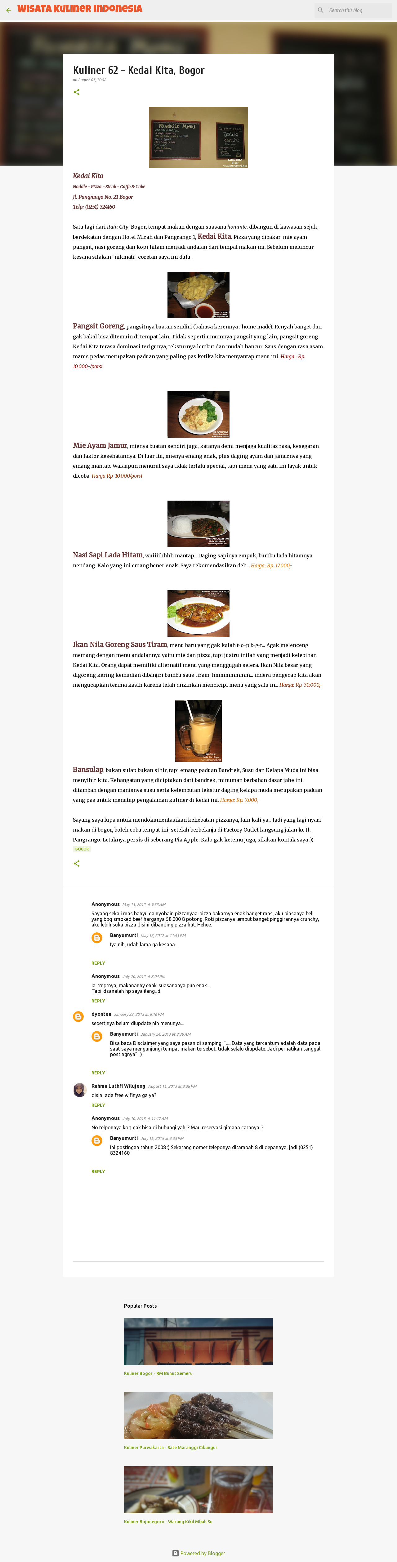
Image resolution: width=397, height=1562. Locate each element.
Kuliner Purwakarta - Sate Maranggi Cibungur (170, 1447)
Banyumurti (124, 935)
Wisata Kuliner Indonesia (79, 10)
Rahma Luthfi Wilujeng (118, 1086)
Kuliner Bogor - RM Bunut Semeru (158, 1373)
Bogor (82, 849)
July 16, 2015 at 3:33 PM (162, 1138)
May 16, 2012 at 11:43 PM (163, 935)
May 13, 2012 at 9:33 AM (143, 904)
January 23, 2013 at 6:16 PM (138, 1014)
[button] (76, 92)
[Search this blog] (359, 10)
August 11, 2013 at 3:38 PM (172, 1086)
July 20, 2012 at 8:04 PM (143, 976)
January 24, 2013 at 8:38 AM (165, 1034)
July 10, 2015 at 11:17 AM (144, 1118)
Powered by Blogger (198, 1553)
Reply (98, 963)
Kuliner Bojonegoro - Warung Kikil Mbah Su (168, 1521)
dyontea (101, 1014)
